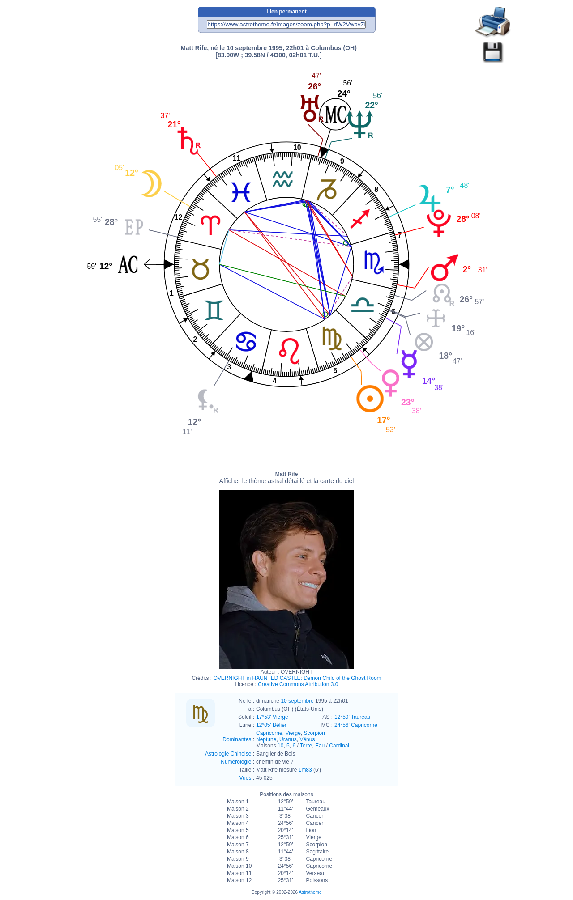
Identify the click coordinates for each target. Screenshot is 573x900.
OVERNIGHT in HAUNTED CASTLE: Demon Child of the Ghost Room (297, 678)
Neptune (266, 739)
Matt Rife (286, 477)
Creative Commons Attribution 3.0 (298, 684)
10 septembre (297, 701)
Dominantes (236, 739)
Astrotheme (310, 892)
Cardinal (339, 746)
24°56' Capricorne (355, 725)
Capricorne (269, 733)
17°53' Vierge (272, 717)
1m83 (305, 770)
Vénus (307, 739)
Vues (245, 778)
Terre (306, 746)
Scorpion (314, 733)
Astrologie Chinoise (228, 754)
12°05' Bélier (271, 725)
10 (280, 746)
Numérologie (236, 762)
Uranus (288, 739)
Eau (320, 746)
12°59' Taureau (352, 717)
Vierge (292, 733)
